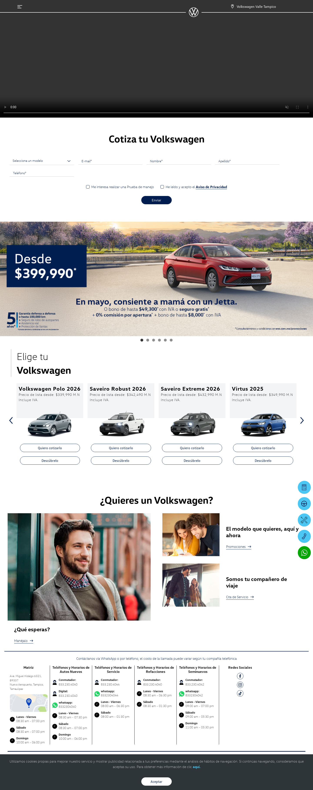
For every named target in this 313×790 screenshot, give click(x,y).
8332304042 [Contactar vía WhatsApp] (198, 693)
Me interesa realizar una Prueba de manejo (122, 187)
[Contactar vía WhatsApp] (304, 552)
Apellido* (224, 161)
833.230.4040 (68, 684)
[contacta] (29, 702)
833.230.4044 (110, 684)
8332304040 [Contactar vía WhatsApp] (71, 704)
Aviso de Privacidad (211, 187)
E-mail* (87, 161)
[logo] (193, 15)
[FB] (240, 677)
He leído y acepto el (196, 187)
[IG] (240, 685)
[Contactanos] (232, 6)
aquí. (196, 767)
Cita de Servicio (240, 597)
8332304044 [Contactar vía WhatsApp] (113, 693)
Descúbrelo (50, 460)
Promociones (238, 546)
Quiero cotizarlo (50, 448)
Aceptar (156, 781)
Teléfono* (19, 173)
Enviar (156, 200)
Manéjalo (23, 640)
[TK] (240, 694)
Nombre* (156, 161)
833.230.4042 (194, 684)
